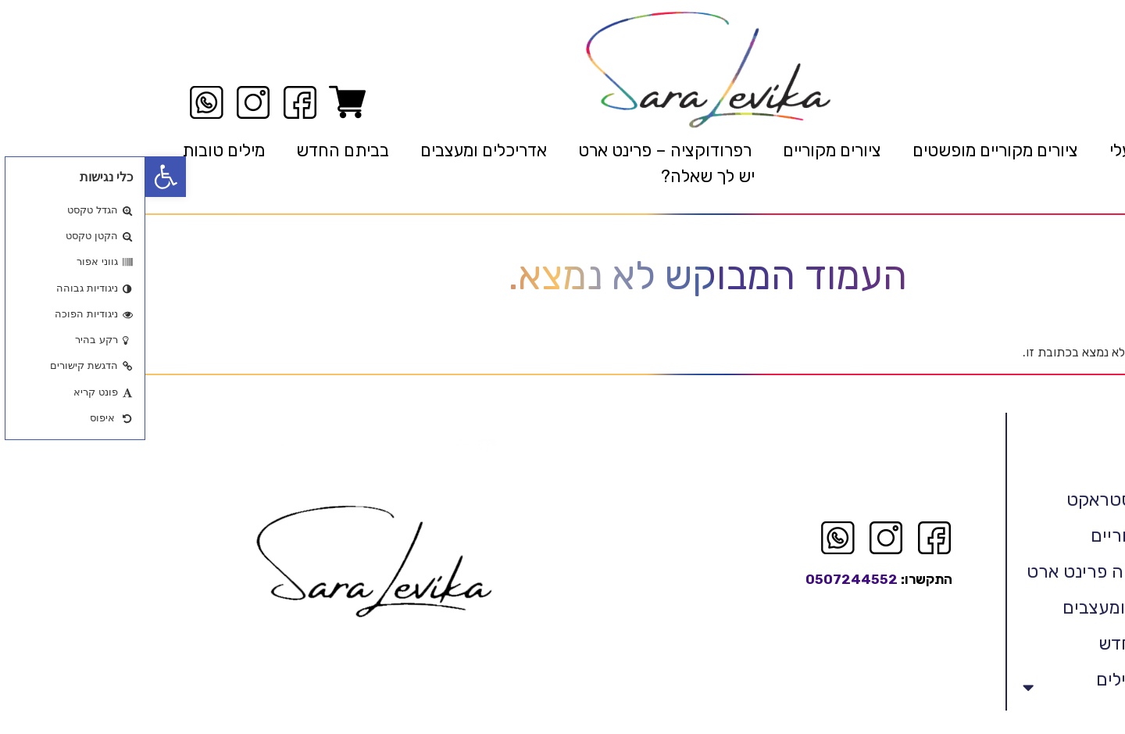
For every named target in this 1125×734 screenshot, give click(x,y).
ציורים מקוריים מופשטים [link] (850, 150)
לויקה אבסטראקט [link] (987, 499)
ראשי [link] (1070, 150)
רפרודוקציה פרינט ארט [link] (967, 571)
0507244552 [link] (706, 579)
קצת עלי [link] (993, 150)
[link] (20, 176)
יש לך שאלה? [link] (562, 176)
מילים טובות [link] (78, 150)
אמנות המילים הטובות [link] (965, 687)
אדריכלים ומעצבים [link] (338, 150)
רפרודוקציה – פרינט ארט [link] (519, 150)
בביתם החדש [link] (197, 150)
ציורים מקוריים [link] (687, 150)
